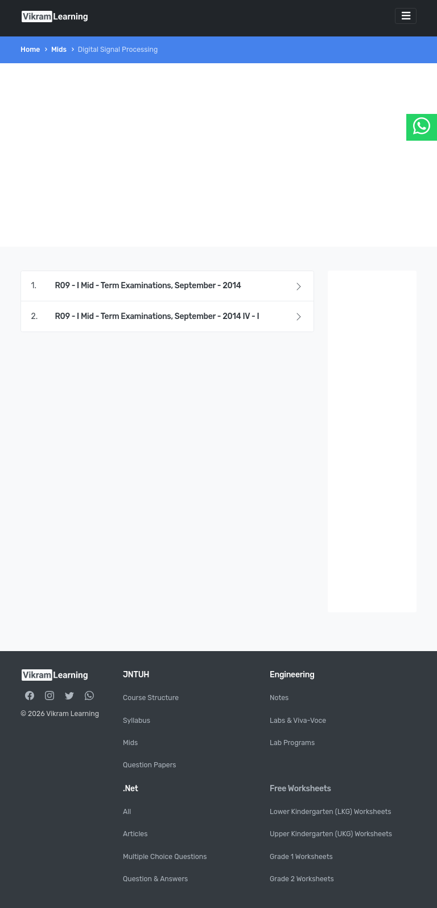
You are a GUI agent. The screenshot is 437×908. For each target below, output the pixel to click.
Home (30, 50)
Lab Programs (292, 743)
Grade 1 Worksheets (301, 857)
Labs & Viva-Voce (298, 721)
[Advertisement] (218, 155)
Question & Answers (155, 879)
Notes (279, 698)
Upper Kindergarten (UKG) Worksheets (331, 834)
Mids (59, 50)
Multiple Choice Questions (165, 857)
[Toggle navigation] (406, 16)
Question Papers (149, 765)
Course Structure (151, 698)
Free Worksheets (300, 789)
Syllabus (136, 721)
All (127, 812)
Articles (135, 834)
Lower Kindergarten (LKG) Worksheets (330, 812)
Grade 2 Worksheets (302, 879)
